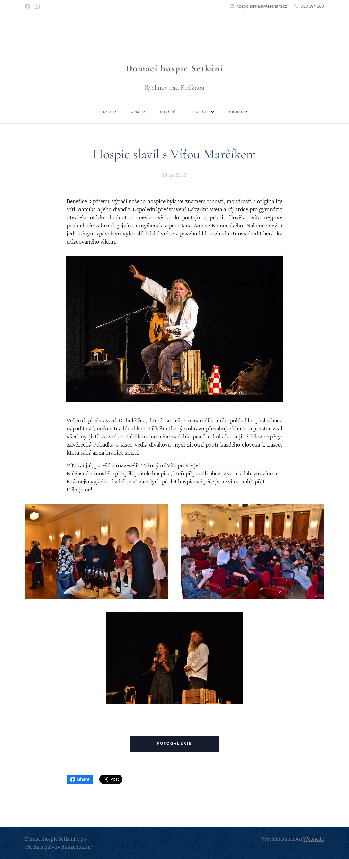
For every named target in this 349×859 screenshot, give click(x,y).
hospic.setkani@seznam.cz (262, 6)
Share (80, 779)
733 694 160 (312, 6)
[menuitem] (139, 112)
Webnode (313, 839)
